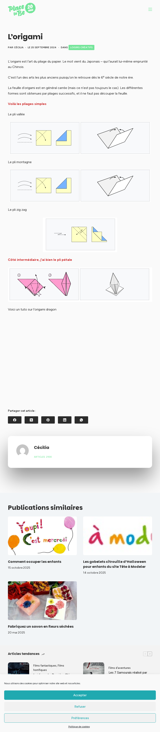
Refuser (80, 707)
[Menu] (150, 9)
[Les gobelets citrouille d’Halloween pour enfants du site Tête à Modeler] (117, 535)
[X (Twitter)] (31, 420)
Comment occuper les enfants (34, 561)
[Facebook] (14, 420)
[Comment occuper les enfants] (42, 535)
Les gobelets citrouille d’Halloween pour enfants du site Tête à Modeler (114, 564)
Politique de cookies (79, 726)
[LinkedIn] (64, 420)
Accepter (80, 695)
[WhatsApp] (81, 420)
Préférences (80, 718)
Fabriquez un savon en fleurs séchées (41, 626)
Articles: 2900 (43, 457)
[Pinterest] (48, 420)
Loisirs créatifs (81, 47)
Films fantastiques (44, 665)
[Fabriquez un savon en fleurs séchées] (42, 600)
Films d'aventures (120, 667)
